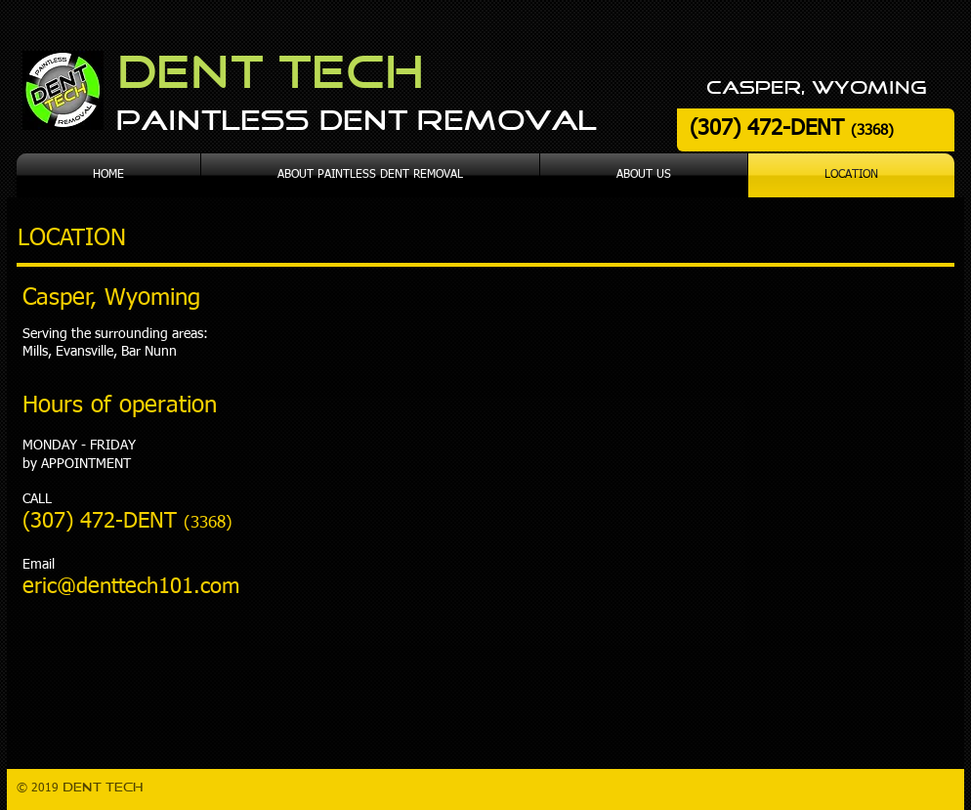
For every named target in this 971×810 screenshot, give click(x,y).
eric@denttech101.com (130, 587)
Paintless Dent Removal (356, 122)
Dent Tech (269, 75)
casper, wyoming (816, 89)
